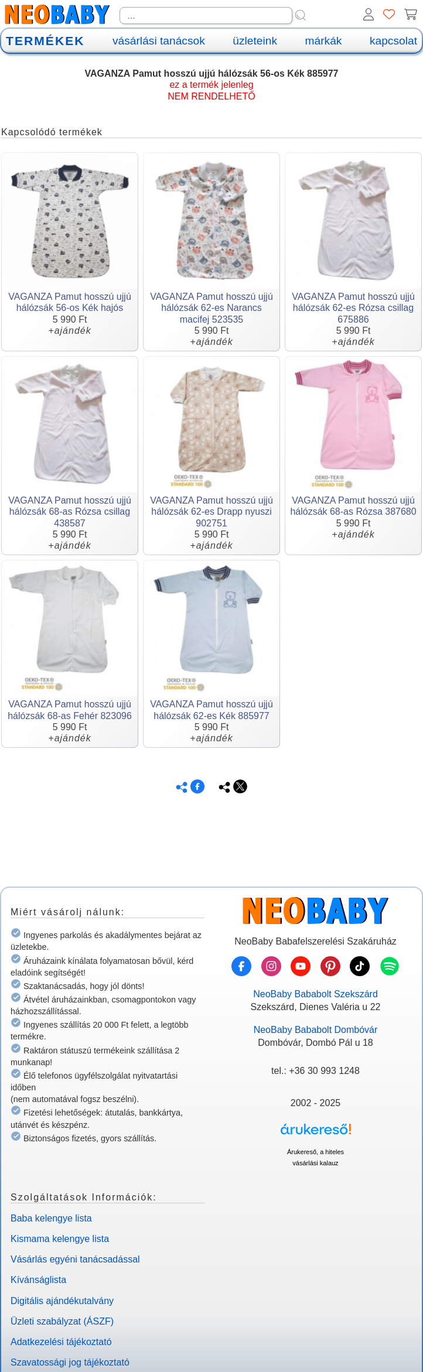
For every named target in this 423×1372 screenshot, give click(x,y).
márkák (323, 41)
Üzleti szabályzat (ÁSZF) (62, 1321)
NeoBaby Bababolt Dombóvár (316, 1030)
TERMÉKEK (45, 40)
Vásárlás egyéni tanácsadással (75, 1259)
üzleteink (255, 41)
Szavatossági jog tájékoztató (70, 1362)
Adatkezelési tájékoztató (61, 1342)
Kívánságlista (38, 1280)
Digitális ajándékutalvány (62, 1301)
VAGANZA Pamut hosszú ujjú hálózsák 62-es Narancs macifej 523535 (211, 308)
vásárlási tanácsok (158, 41)
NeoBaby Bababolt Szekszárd (315, 994)
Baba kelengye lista (51, 1218)
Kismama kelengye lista (60, 1239)
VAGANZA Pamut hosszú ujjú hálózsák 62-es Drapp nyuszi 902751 (211, 511)
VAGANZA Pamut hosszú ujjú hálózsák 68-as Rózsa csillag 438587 (69, 511)
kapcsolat (393, 41)
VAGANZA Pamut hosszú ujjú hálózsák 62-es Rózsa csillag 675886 (353, 308)
